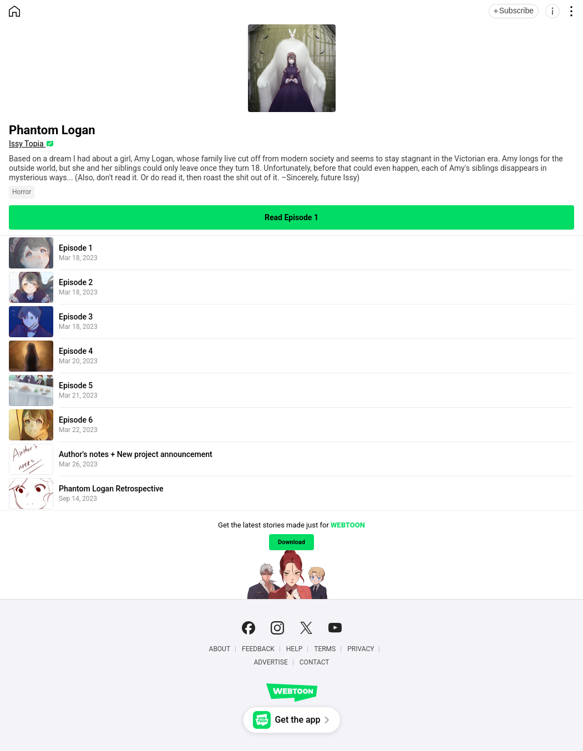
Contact (314, 662)
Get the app (297, 719)
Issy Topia (27, 143)
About (220, 649)
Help (294, 649)
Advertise (270, 662)
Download (291, 542)
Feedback (258, 649)
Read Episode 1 (291, 217)
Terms (325, 649)
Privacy (360, 649)
